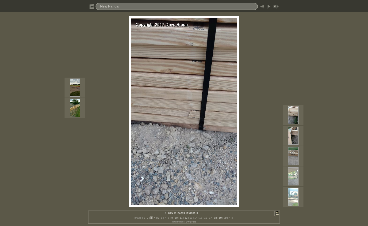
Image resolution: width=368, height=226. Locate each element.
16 (205, 217)
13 (191, 217)
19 (220, 217)
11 (181, 217)
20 (225, 217)
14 (196, 217)
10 (176, 217)
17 (210, 217)
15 (201, 217)
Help (194, 221)
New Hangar (110, 6)
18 (215, 217)
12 (186, 217)
